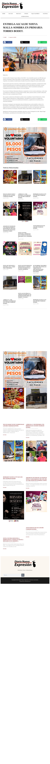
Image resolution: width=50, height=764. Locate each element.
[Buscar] (22, 575)
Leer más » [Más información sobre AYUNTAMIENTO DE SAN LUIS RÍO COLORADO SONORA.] (27, 536)
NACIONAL (45, 13)
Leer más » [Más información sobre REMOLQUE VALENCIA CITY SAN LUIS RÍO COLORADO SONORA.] (5, 487)
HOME (3, 13)
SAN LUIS (11, 13)
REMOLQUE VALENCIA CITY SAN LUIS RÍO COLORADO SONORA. (39, 195)
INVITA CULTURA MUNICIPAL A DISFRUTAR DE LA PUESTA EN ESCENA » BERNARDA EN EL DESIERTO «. (25, 235)
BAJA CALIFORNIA (35, 13)
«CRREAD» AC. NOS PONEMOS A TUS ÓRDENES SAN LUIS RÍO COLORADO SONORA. (24, 195)
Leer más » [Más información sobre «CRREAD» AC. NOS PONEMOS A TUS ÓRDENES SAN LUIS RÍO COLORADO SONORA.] (27, 437)
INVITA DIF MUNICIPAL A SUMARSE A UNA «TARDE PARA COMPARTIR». (9, 267)
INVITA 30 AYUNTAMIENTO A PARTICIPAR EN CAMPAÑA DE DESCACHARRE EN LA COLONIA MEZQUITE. (25, 267)
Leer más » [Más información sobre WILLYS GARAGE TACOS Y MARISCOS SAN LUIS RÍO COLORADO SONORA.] (5, 434)
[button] (7, 42)
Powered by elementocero (25, 581)
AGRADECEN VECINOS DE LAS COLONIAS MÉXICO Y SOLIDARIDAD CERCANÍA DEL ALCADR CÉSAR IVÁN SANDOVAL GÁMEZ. (9, 229)
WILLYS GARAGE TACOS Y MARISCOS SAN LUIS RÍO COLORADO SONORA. (9, 195)
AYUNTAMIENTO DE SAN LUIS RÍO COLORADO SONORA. (39, 227)
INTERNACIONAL (25, 16)
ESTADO (26, 13)
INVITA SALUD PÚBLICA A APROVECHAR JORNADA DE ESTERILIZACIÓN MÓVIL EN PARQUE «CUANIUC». (24, 295)
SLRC (5, 37)
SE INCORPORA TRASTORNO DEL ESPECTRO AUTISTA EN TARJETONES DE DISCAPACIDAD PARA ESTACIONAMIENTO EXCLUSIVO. (39, 268)
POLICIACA (18, 13)
